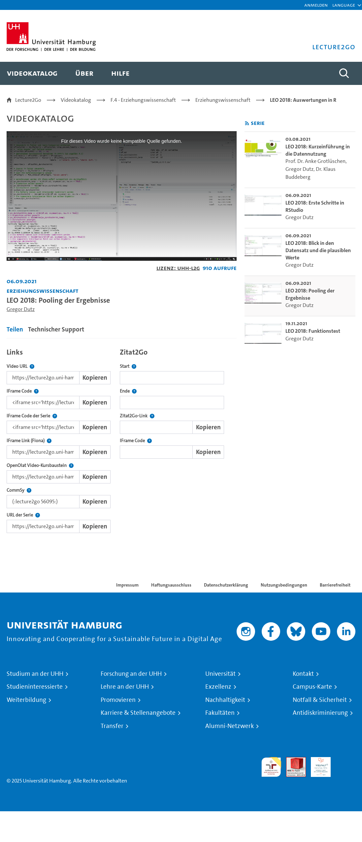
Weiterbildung (26, 700)
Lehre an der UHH (125, 686)
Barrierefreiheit (335, 585)
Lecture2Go (28, 99)
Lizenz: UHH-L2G (178, 268)
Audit (292, 760)
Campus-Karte (312, 686)
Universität (220, 674)
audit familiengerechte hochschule (271, 767)
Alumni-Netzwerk (229, 726)
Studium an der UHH (35, 674)
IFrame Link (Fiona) (29, 440)
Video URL (20, 366)
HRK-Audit (317, 764)
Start (128, 366)
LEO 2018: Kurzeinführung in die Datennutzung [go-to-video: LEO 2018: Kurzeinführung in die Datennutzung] (317, 150)
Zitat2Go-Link (137, 415)
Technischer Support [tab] (56, 329)
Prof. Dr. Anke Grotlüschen (315, 161)
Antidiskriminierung (320, 712)
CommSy (19, 490)
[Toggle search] (343, 73)
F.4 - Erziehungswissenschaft (143, 99)
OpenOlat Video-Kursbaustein (40, 465)
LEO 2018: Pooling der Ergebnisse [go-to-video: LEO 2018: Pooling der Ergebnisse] (310, 294)
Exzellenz (218, 686)
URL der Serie (23, 515)
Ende (128, 391)
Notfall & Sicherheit (320, 700)
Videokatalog (76, 99)
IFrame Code (23, 391)
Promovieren (118, 700)
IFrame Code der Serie (32, 415)
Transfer (112, 726)
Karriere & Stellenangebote (138, 712)
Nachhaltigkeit (225, 700)
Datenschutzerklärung (226, 585)
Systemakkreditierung (345, 760)
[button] (343, 5)
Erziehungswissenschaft (222, 99)
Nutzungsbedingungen (284, 585)
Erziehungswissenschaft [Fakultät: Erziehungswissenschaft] (42, 291)
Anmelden (316, 4)
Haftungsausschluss (171, 585)
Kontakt (303, 674)
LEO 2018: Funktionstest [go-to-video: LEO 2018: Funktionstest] (312, 330)
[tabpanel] (122, 439)
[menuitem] (32, 73)
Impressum (127, 585)
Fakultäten (220, 712)
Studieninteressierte (35, 686)
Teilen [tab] (15, 329)
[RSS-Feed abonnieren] (247, 123)
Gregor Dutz (21, 309)
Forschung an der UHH (131, 674)
